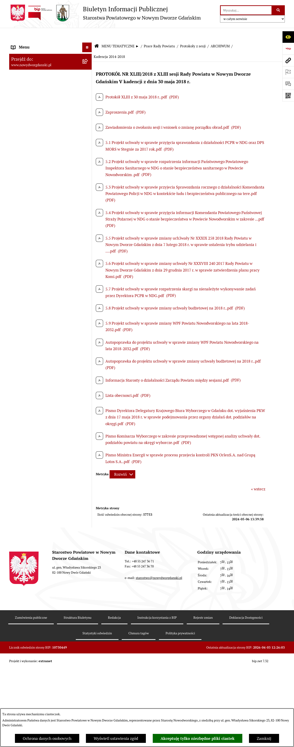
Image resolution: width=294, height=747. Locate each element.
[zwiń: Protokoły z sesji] (88, 145)
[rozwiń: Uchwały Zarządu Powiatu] (88, 292)
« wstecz (258, 476)
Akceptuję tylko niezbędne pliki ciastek (198, 738)
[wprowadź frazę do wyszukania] (246, 10)
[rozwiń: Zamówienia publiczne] (88, 705)
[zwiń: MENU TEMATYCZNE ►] (88, 55)
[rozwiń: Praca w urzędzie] (88, 394)
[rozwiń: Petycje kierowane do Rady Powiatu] (88, 247)
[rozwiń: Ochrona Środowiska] (88, 445)
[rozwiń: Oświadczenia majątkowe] (88, 330)
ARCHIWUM (220, 33)
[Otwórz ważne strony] (288, 72)
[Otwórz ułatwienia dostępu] (288, 37)
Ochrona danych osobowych (47, 738)
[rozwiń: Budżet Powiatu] (88, 81)
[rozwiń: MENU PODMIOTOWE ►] (88, 44)
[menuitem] (50, 44)
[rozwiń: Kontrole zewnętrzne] (88, 470)
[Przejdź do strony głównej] (105, 13)
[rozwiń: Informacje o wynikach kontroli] (88, 483)
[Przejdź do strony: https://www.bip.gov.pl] (288, 48)
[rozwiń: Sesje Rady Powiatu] (88, 132)
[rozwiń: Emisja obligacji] (88, 94)
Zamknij (264, 738)
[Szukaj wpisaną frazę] (278, 10)
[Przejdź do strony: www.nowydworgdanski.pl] (288, 60)
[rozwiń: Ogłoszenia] (88, 355)
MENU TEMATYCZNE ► (120, 33)
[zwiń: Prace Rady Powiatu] (88, 107)
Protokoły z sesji (193, 33)
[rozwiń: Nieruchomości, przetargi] (88, 381)
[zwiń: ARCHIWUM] (88, 158)
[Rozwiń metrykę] (122, 461)
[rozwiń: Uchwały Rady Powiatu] (88, 279)
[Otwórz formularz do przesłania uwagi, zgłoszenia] (288, 84)
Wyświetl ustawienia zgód (116, 738)
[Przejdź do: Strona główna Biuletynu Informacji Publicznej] (96, 33)
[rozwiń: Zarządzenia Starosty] (88, 304)
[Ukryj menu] (87, 34)
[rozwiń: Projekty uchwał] (88, 209)
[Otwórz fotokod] (288, 95)
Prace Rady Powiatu (159, 33)
